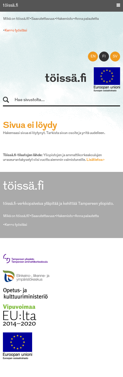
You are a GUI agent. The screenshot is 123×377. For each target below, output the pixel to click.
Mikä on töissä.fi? (16, 19)
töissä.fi (65, 79)
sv (115, 56)
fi (104, 56)
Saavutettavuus (43, 19)
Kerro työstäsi (16, 30)
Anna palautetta (87, 19)
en (93, 56)
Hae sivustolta (9, 100)
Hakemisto (64, 19)
